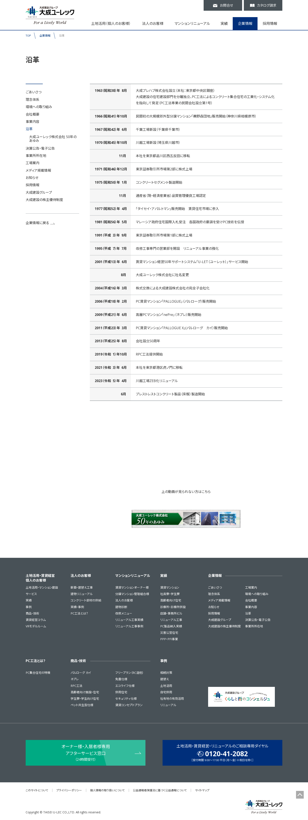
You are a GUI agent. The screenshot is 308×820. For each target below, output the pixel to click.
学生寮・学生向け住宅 (85, 698)
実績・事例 (77, 607)
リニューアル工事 (171, 620)
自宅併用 (166, 692)
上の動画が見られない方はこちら (186, 491)
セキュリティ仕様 (126, 698)
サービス (31, 594)
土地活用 (166, 686)
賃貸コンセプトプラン (128, 705)
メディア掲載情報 (38, 170)
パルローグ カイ (81, 673)
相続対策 (166, 673)
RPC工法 (76, 686)
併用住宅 (121, 692)
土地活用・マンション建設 (42, 587)
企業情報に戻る (40, 222)
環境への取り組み (39, 106)
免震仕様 (121, 679)
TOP (28, 35)
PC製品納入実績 (171, 626)
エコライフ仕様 (125, 686)
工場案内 (32, 163)
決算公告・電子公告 (40, 148)
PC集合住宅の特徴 (38, 673)
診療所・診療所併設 (173, 607)
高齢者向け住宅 (170, 600)
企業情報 (44, 35)
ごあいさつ (33, 92)
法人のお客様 (81, 575)
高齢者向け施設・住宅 (85, 692)
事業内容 (32, 121)
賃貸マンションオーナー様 (132, 587)
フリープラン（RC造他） (129, 673)
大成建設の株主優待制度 (44, 199)
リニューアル (168, 705)
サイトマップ (202, 790)
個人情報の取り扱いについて (107, 790)
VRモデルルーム (36, 626)
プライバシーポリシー (69, 790)
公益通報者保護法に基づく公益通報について (160, 790)
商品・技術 (32, 613)
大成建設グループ (39, 192)
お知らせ (32, 177)
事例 (29, 607)
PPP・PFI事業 (169, 639)
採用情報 (270, 23)
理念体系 (32, 99)
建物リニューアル (82, 594)
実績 (29, 600)
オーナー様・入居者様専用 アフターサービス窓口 (85, 753)
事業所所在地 (36, 155)
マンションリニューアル (132, 575)
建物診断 (121, 607)
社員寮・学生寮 (170, 594)
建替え (164, 679)
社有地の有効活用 (172, 698)
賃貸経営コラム (36, 620)
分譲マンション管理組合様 (132, 594)
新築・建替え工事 (82, 587)
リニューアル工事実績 (129, 620)
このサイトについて (37, 790)
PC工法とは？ (79, 613)
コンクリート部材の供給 (86, 600)
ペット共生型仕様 (82, 705)
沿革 (29, 128)
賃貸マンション (169, 587)
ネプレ (75, 679)
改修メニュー (123, 613)
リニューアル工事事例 (129, 626)
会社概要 (32, 114)
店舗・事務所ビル (171, 613)
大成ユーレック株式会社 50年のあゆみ (53, 139)
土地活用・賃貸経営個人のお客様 (40, 578)
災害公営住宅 (169, 633)
